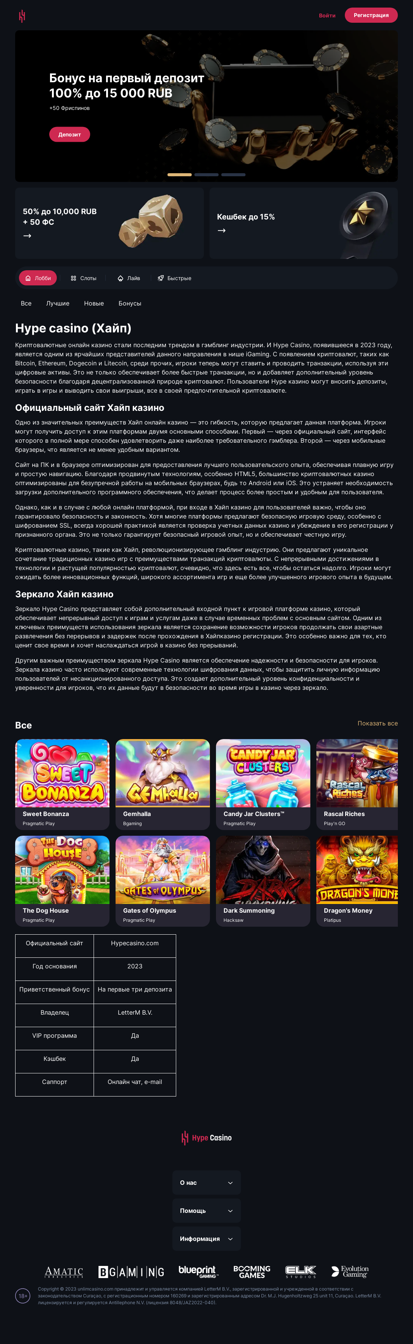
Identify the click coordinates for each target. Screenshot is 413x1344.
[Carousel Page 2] (206, 174)
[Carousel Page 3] (233, 174)
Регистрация (371, 15)
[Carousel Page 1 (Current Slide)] (179, 174)
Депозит (69, 134)
